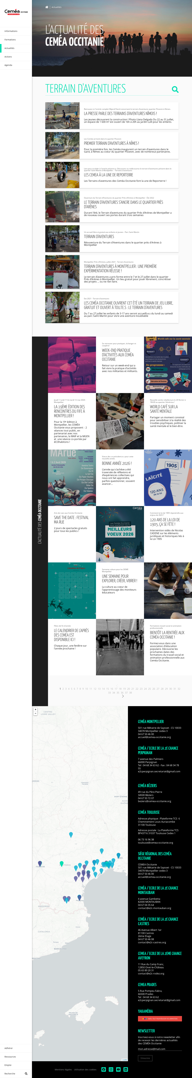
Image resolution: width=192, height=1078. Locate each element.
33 (109, 692)
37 (126, 692)
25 (149, 688)
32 (179, 688)
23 (141, 688)
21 (132, 688)
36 (122, 692)
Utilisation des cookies (85, 1069)
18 (120, 688)
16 (111, 688)
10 (86, 688)
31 (174, 688)
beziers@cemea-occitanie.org (154, 801)
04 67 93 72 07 (146, 798)
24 (145, 688)
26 (153, 688)
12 (95, 688)
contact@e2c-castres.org (152, 942)
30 (170, 688)
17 (116, 688)
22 (137, 688)
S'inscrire (145, 1058)
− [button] (35, 713)
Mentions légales (63, 1069)
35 (118, 692)
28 (162, 688)
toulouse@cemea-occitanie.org (155, 842)
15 (107, 688)
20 (128, 688)
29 (166, 688)
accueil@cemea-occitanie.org (154, 737)
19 (124, 688)
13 (99, 688)
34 (113, 692)
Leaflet (124, 1060)
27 (158, 688)
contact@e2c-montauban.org (154, 908)
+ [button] (35, 709)
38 (130, 692)
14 (103, 688)
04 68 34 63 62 (151, 765)
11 (90, 688)
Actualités (57, 7)
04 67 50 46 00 (146, 734)
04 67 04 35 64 (146, 905)
